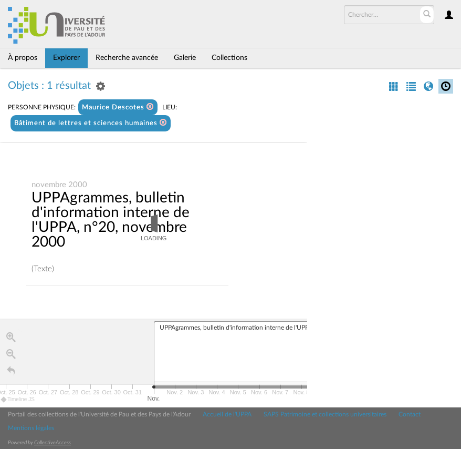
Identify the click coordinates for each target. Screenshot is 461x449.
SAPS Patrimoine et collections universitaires (325, 414)
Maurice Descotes (118, 107)
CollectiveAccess (52, 442)
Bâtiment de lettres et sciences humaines (90, 123)
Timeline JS (18, 400)
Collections (229, 58)
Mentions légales (31, 428)
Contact (410, 414)
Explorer (66, 58)
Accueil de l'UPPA (227, 414)
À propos (22, 58)
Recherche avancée (127, 58)
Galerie (185, 58)
